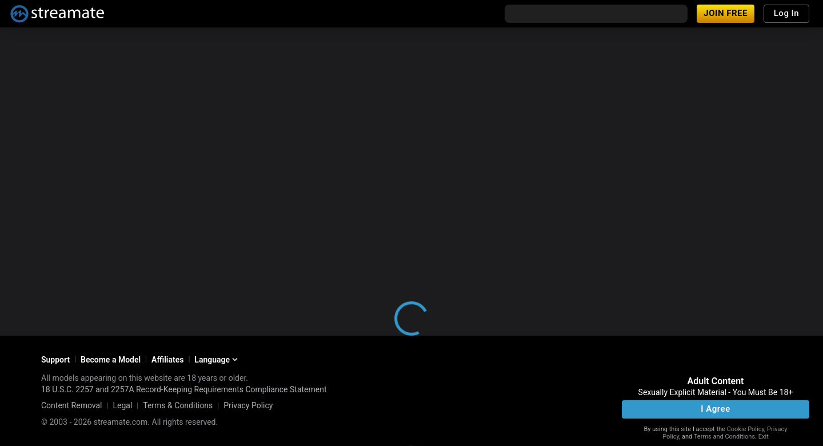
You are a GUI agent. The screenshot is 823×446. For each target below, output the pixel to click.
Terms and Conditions (724, 436)
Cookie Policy (745, 429)
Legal (122, 405)
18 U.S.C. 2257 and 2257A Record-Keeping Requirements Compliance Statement (184, 389)
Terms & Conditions (178, 405)
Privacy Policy (248, 405)
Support (55, 359)
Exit (763, 436)
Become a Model (111, 359)
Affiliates (167, 359)
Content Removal (71, 405)
